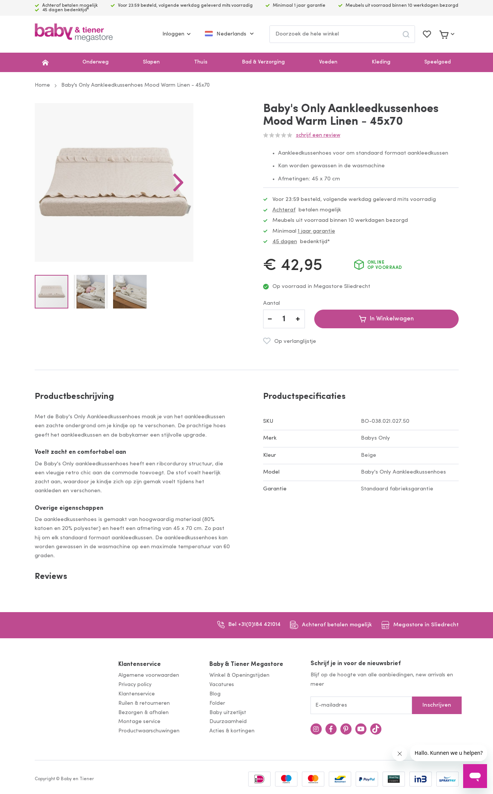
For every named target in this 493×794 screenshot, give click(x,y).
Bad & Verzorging (263, 62)
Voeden (328, 62)
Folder (217, 703)
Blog (215, 694)
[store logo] (74, 34)
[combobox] (342, 34)
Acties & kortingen (232, 731)
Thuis (201, 62)
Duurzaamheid (228, 722)
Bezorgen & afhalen (143, 713)
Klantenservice (139, 664)
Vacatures (221, 685)
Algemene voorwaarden (148, 675)
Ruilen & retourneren (144, 703)
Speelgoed (437, 62)
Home (42, 85)
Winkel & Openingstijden (239, 675)
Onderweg (95, 62)
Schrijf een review (318, 135)
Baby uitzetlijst (227, 713)
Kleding (381, 62)
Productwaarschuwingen (149, 731)
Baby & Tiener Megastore (246, 664)
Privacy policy (135, 685)
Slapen (151, 62)
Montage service (139, 722)
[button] (215, 201)
